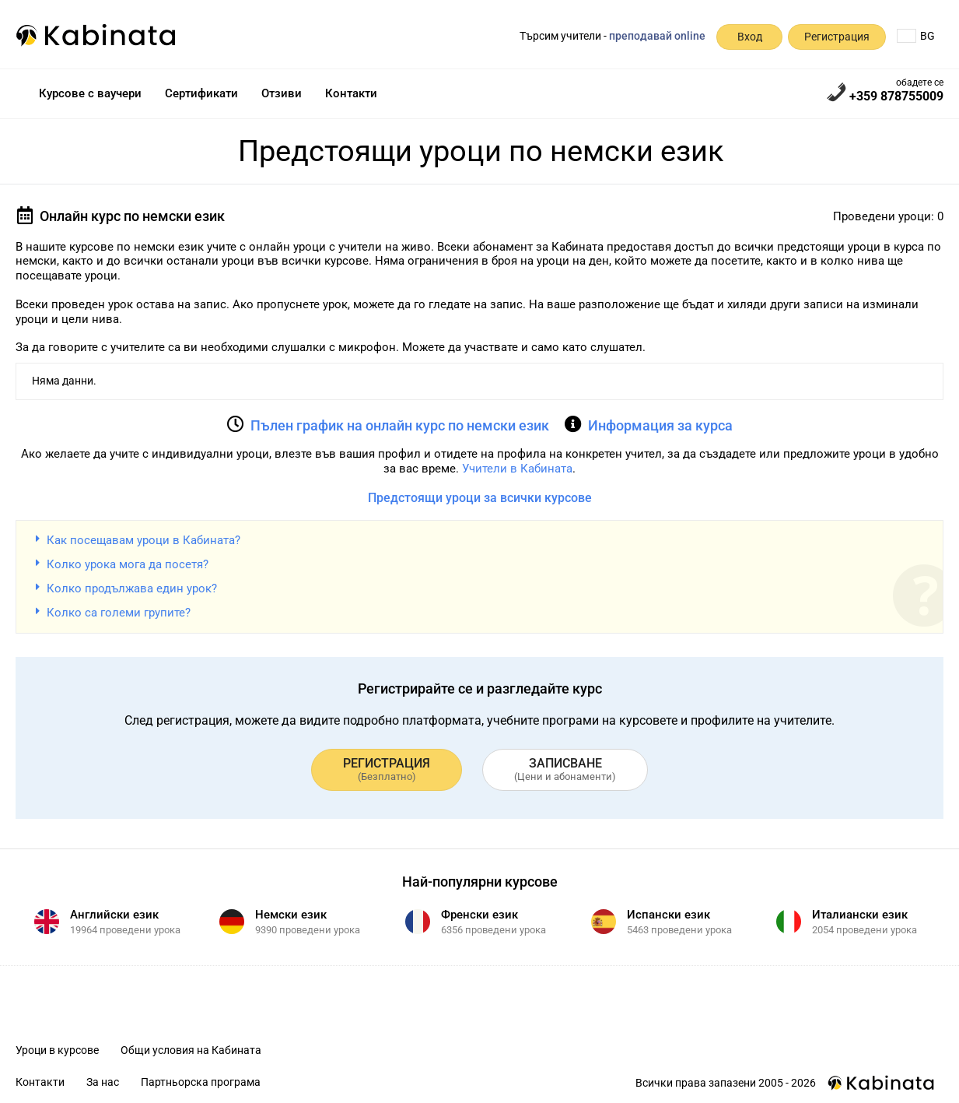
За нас (102, 1082)
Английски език (114, 915)
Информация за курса (660, 425)
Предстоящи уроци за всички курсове (480, 497)
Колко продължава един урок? (132, 588)
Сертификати (201, 93)
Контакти (351, 93)
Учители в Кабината (517, 469)
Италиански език (860, 915)
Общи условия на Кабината (191, 1050)
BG (916, 36)
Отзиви (281, 93)
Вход (749, 36)
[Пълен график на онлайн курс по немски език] (235, 424)
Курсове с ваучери (90, 93)
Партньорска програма (201, 1082)
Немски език (291, 915)
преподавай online (657, 36)
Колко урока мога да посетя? (127, 564)
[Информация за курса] (573, 424)
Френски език (479, 915)
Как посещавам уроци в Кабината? (143, 540)
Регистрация (837, 36)
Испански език (668, 915)
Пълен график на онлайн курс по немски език (399, 425)
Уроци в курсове (57, 1050)
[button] (479, 541)
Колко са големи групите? (119, 613)
